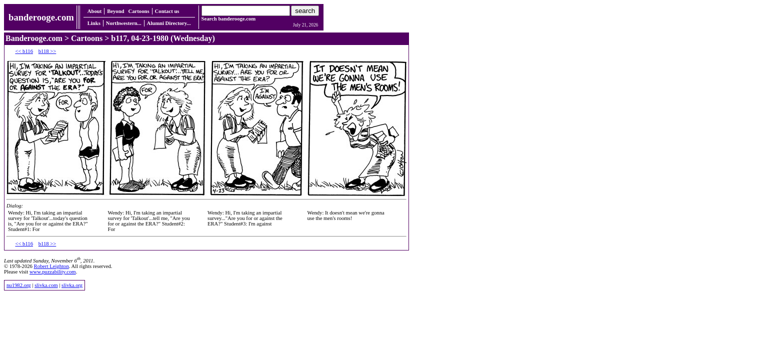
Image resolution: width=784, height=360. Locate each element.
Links (94, 23)
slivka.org (72, 285)
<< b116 (24, 51)
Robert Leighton (51, 266)
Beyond (115, 11)
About (95, 11)
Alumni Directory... (169, 23)
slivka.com (46, 285)
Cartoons (139, 11)
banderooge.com (41, 17)
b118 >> (47, 51)
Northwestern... (124, 23)
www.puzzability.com (53, 271)
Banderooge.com (34, 38)
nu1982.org (18, 285)
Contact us (167, 11)
